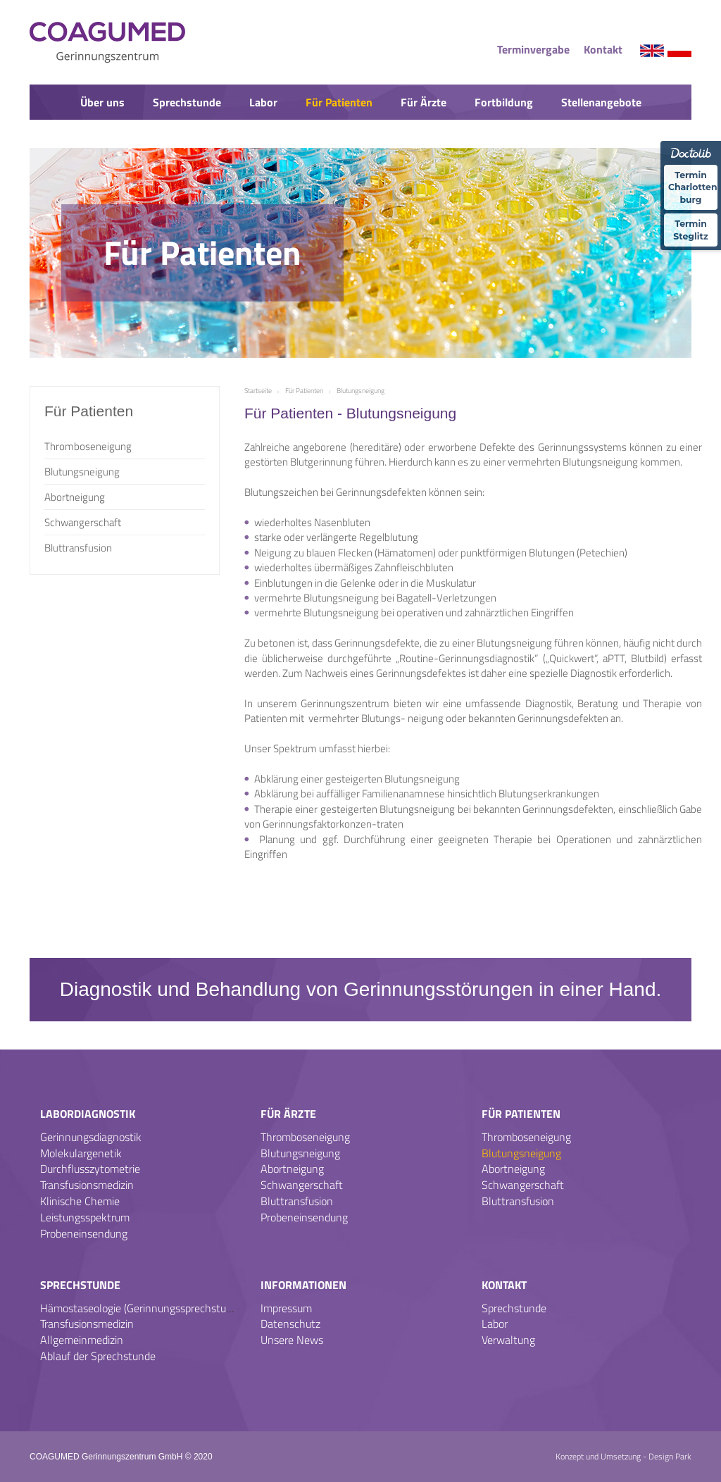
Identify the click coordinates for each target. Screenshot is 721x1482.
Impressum (286, 1308)
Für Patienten (339, 102)
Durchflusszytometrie (90, 1168)
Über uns (102, 102)
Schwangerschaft (82, 522)
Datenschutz (290, 1323)
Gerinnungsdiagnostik (91, 1136)
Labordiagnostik (87, 1113)
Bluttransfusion (78, 548)
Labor (263, 102)
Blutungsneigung (82, 471)
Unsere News (292, 1339)
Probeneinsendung (83, 1233)
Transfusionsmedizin (87, 1184)
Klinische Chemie (80, 1201)
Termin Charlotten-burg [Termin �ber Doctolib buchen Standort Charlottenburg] (692, 186)
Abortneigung (74, 497)
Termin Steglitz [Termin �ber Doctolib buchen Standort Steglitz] (691, 227)
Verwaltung (508, 1339)
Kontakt (603, 49)
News (361, 138)
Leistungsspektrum (85, 1217)
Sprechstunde (187, 102)
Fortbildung (504, 102)
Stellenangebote (601, 102)
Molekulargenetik (81, 1153)
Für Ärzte (423, 102)
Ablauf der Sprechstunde (98, 1355)
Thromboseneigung (88, 446)
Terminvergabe (533, 49)
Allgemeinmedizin (81, 1339)
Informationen (303, 1284)
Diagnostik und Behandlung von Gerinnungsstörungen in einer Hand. (361, 989)
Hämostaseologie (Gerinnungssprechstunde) (143, 1308)
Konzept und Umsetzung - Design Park (623, 1456)
